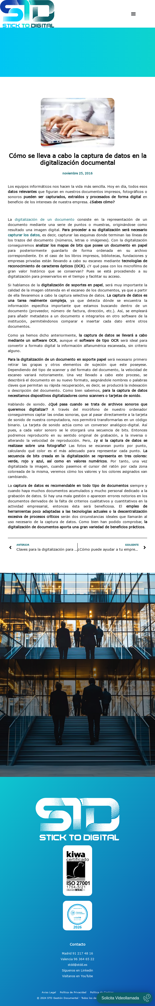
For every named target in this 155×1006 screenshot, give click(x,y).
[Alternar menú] (133, 13)
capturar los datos (24, 235)
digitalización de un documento (44, 219)
